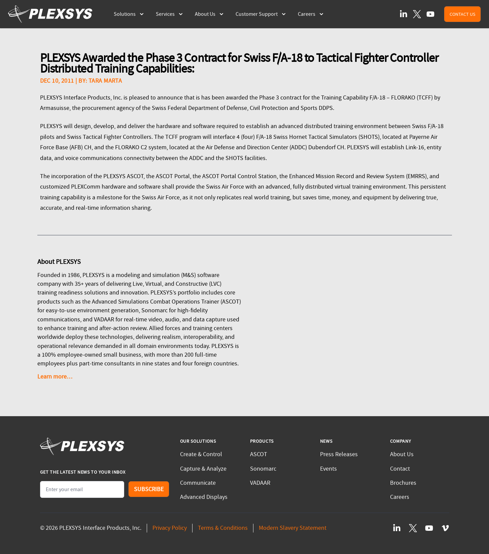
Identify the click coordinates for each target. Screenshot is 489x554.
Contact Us (462, 14)
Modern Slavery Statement (292, 528)
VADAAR (260, 483)
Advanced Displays (204, 497)
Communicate (198, 483)
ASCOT (258, 454)
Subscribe (149, 489)
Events (328, 469)
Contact (400, 469)
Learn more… (54, 377)
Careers (399, 497)
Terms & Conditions (223, 528)
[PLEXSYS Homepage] (50, 14)
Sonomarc (263, 469)
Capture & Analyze (203, 469)
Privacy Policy (169, 528)
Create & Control (201, 454)
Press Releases (339, 454)
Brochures (403, 483)
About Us (402, 454)
